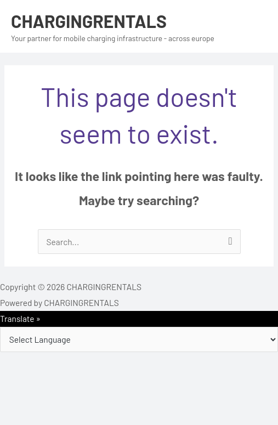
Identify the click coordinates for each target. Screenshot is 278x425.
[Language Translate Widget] (139, 339)
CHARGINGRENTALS (89, 20)
